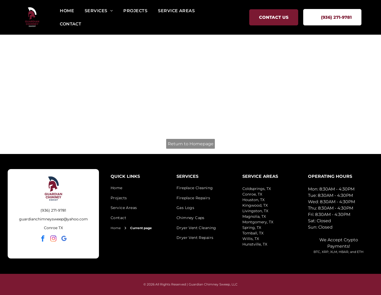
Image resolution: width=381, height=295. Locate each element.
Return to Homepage (191, 143)
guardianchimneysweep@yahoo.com (53, 219)
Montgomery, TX (257, 222)
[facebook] (42, 239)
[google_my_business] (64, 239)
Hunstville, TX (254, 244)
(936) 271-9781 (53, 210)
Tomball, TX (253, 233)
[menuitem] (67, 10)
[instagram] (53, 239)
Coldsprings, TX (256, 188)
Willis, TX (250, 238)
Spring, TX (251, 227)
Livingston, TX (255, 210)
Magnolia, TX (254, 216)
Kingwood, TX (255, 205)
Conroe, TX (252, 194)
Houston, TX (253, 199)
